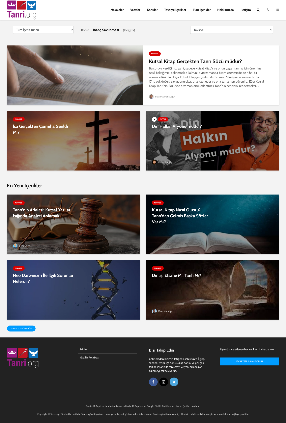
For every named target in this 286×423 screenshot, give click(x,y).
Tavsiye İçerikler (175, 10)
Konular (152, 10)
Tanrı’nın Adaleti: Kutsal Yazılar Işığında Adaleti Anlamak (41, 213)
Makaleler (117, 10)
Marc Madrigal (162, 311)
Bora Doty (21, 245)
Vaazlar (135, 10)
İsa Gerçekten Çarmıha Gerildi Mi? (40, 129)
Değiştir (129, 30)
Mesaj (163, 119)
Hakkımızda (225, 10)
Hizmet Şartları (182, 406)
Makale (154, 53)
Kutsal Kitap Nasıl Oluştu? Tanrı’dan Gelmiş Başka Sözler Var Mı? (180, 216)
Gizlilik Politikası (89, 357)
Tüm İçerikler (202, 10)
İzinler (84, 349)
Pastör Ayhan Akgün (162, 96)
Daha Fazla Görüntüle (21, 328)
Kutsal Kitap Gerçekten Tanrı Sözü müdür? (195, 61)
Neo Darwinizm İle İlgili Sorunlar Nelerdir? (43, 278)
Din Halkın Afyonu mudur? (177, 126)
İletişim (246, 10)
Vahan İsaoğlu (162, 162)
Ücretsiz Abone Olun (249, 361)
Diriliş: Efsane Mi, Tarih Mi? (176, 275)
